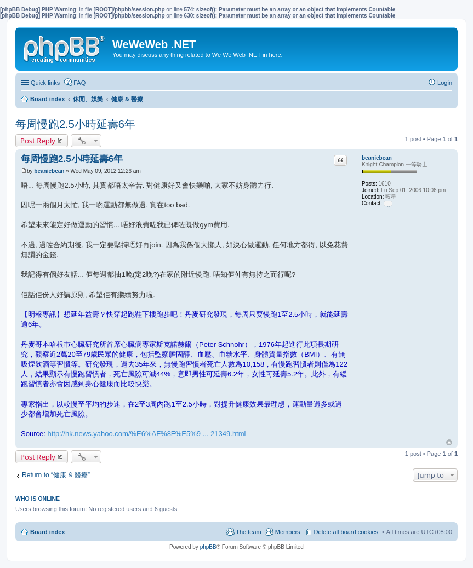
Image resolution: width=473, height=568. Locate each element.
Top (449, 442)
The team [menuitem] (248, 532)
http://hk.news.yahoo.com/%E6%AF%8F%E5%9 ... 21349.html (146, 434)
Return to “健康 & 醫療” (56, 475)
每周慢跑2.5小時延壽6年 (75, 124)
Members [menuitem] (287, 532)
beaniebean (377, 158)
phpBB (208, 547)
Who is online (37, 498)
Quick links (45, 82)
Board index (47, 532)
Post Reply (37, 141)
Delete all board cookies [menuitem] (346, 532)
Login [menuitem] (444, 82)
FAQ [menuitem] (79, 82)
